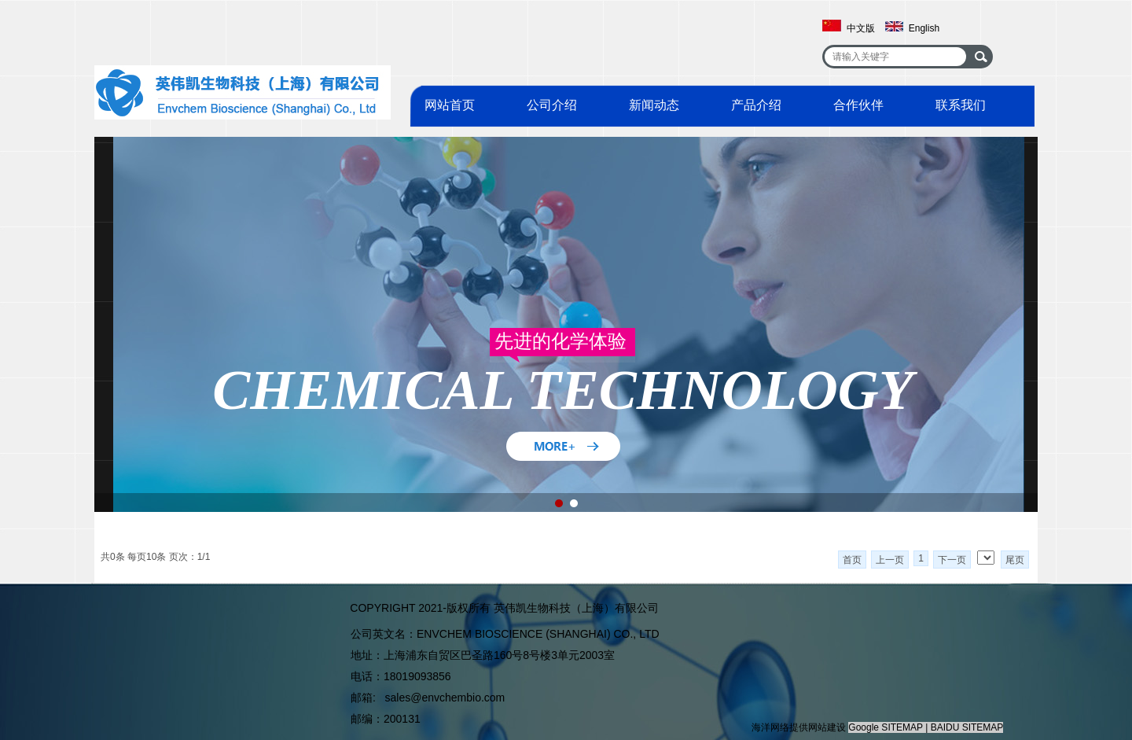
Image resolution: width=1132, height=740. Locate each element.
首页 (852, 559)
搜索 (980, 56)
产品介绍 (756, 105)
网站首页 (449, 105)
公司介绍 (552, 105)
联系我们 (960, 105)
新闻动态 (654, 105)
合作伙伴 (858, 105)
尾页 (1014, 559)
